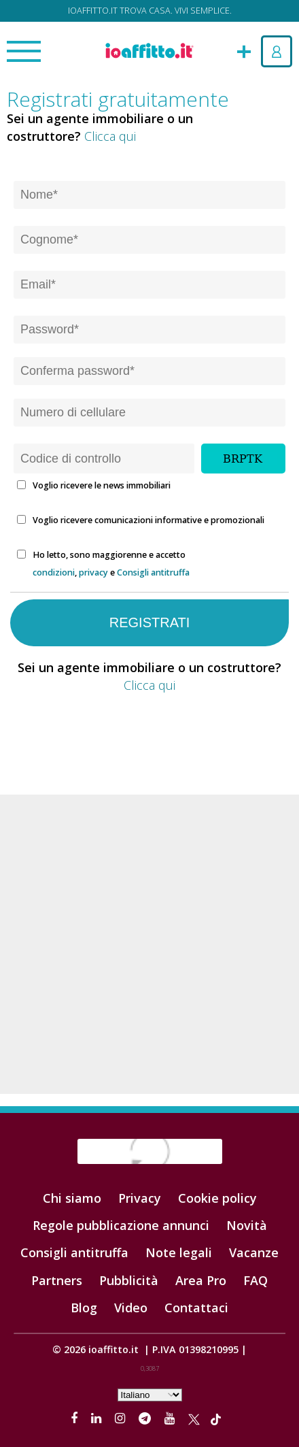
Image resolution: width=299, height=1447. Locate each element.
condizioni (54, 572)
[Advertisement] (149, 944)
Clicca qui (110, 136)
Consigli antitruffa (153, 572)
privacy (93, 572)
